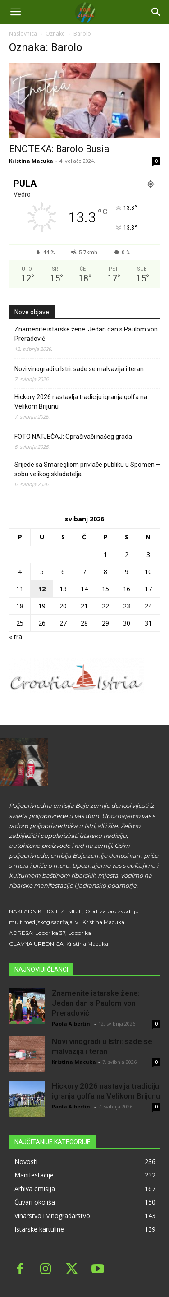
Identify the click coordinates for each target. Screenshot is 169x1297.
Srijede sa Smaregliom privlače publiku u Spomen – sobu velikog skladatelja (87, 469)
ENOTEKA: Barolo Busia (59, 148)
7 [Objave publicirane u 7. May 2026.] (84, 571)
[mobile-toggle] (15, 12)
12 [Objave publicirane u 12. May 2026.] (42, 588)
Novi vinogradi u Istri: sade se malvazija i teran (79, 369)
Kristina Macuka (31, 160)
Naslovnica (23, 33)
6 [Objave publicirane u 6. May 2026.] (63, 571)
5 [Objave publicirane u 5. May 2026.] (42, 571)
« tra (15, 636)
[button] (156, 12)
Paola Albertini (72, 1023)
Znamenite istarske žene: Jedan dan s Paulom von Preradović (86, 334)
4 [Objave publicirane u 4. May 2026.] (20, 571)
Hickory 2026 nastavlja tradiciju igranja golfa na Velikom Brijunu (80, 401)
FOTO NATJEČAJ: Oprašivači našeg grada (73, 436)
